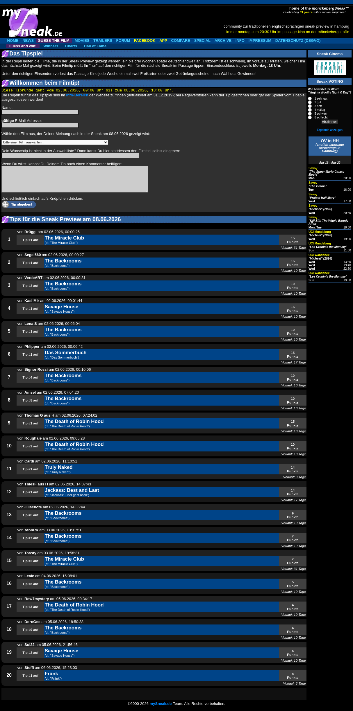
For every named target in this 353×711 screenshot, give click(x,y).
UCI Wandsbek (319, 255)
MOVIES (82, 40)
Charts (71, 46)
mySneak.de (161, 703)
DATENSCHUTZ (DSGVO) (298, 40)
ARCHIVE (223, 40)
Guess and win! (23, 46)
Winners (50, 46)
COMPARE (180, 40)
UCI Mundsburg (320, 231)
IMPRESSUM (259, 40)
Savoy (313, 168)
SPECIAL (202, 40)
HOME (13, 40)
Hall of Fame (95, 46)
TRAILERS (102, 40)
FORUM (123, 40)
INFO (240, 40)
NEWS (28, 40)
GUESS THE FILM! (54, 40)
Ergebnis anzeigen (330, 130)
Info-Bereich (77, 95)
